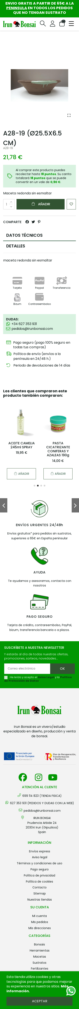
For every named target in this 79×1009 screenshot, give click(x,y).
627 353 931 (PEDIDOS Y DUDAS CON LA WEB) (42, 803)
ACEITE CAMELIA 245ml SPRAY (21, 445)
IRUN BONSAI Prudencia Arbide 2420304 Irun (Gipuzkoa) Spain (42, 825)
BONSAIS (39, 944)
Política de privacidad (39, 875)
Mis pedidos (39, 922)
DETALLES (15, 246)
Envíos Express (39, 851)
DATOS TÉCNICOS (24, 235)
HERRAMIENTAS (40, 950)
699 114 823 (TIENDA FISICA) (42, 796)
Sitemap (39, 893)
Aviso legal (39, 857)
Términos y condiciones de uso (39, 863)
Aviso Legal (46, 677)
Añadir (40, 204)
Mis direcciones (39, 928)
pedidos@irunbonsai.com (42, 811)
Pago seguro (40, 869)
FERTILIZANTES (39, 968)
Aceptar (39, 1001)
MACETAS (39, 956)
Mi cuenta (39, 916)
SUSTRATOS (39, 963)
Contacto (39, 887)
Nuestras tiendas (39, 899)
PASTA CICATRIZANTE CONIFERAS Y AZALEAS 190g (58, 449)
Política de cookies (39, 881)
